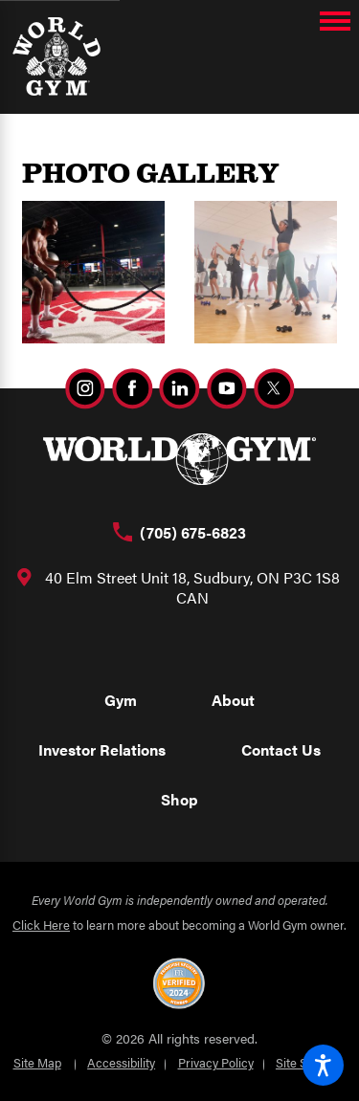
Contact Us (281, 749)
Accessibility (121, 1062)
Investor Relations (102, 749)
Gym (120, 700)
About (233, 700)
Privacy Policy (216, 1062)
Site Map (37, 1062)
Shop (179, 799)
